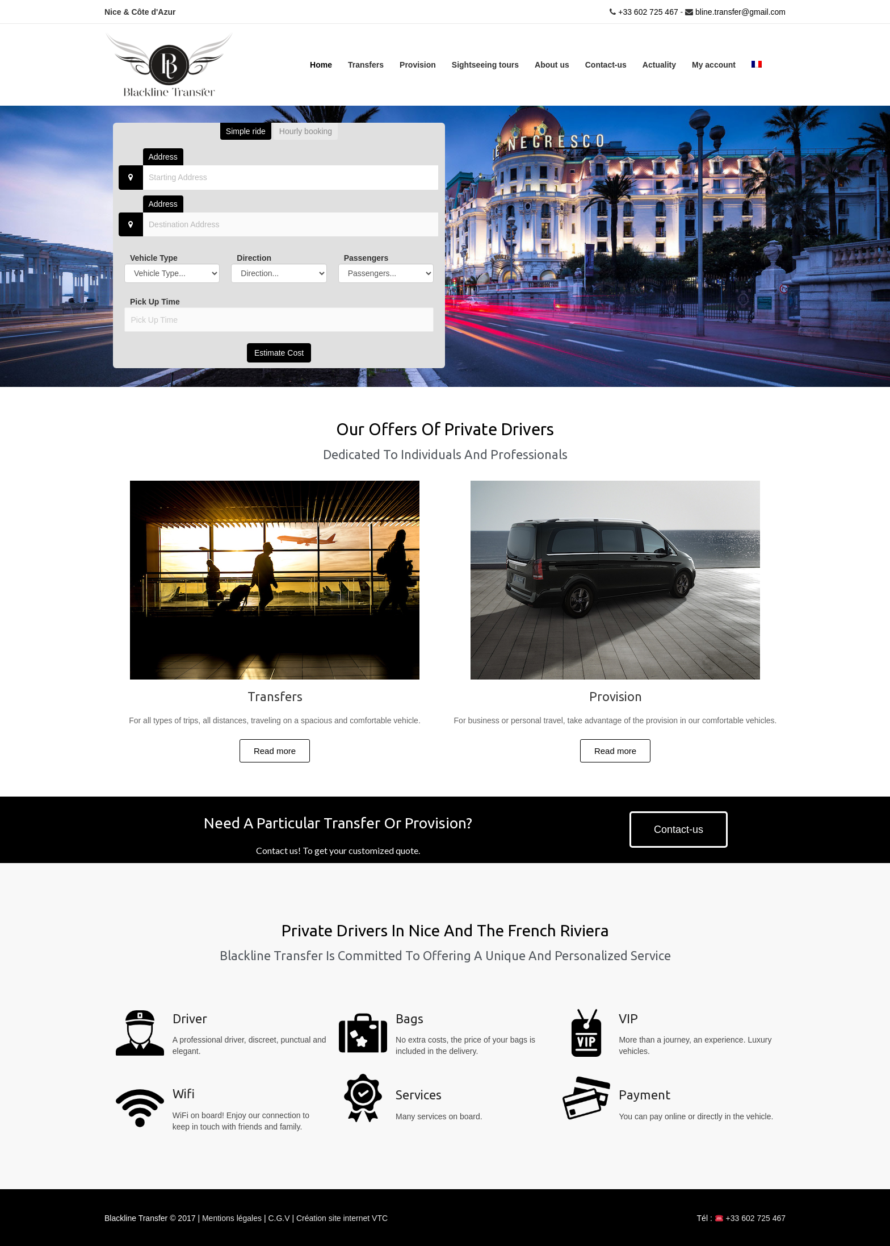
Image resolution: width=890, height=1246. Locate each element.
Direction (254, 257)
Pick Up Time (155, 301)
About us (552, 64)
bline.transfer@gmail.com (740, 11)
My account (714, 64)
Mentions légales (233, 1217)
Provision (418, 64)
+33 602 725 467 (647, 11)
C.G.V (280, 1217)
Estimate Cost (279, 352)
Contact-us (606, 64)
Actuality (659, 64)
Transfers (366, 64)
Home (321, 64)
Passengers (366, 257)
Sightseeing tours (485, 64)
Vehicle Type (154, 257)
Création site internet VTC (342, 1217)
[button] (275, 750)
